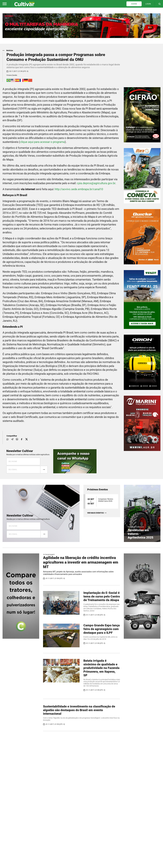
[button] (5, 3)
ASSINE (134, 4)
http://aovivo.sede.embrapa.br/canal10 (79, 189)
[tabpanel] (81, 25)
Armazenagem (49, 554)
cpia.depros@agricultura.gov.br (96, 183)
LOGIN (148, 4)
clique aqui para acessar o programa (42, 141)
